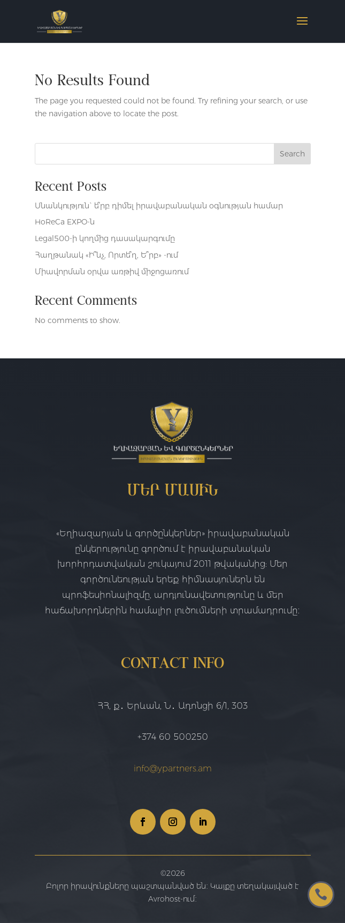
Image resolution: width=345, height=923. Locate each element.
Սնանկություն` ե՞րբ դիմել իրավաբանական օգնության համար (159, 206)
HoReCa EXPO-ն (65, 222)
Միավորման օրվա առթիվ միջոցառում (112, 271)
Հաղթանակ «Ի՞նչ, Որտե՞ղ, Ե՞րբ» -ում (106, 255)
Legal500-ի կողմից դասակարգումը (105, 238)
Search (292, 154)
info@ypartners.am (173, 768)
